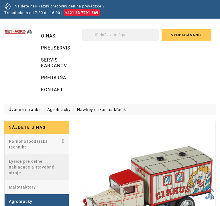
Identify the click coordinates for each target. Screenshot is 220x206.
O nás (48, 36)
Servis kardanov (54, 62)
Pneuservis (55, 48)
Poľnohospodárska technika (36, 143)
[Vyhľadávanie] (120, 35)
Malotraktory (22, 187)
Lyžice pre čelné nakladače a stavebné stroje (31, 167)
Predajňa (53, 77)
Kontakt (52, 89)
